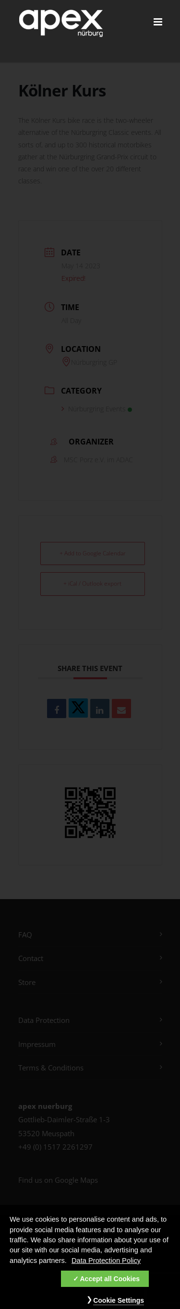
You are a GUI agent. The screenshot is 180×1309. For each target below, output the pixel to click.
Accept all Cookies (110, 1281)
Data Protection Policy (106, 1263)
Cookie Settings (118, 1303)
